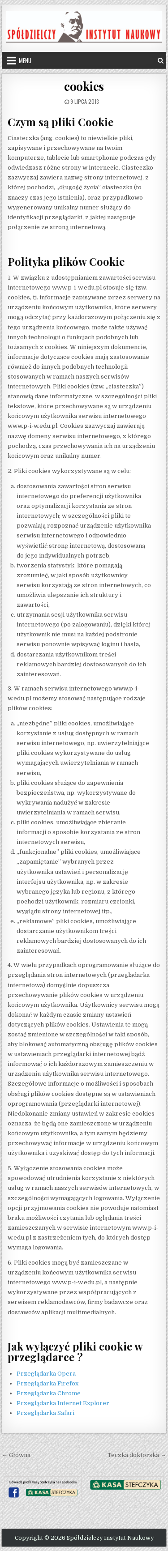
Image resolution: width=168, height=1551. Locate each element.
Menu (25, 60)
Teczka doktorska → (137, 1455)
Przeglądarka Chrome (49, 1393)
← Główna (16, 1455)
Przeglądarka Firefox (47, 1383)
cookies (84, 86)
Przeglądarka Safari (45, 1413)
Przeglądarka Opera (46, 1373)
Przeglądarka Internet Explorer (63, 1403)
